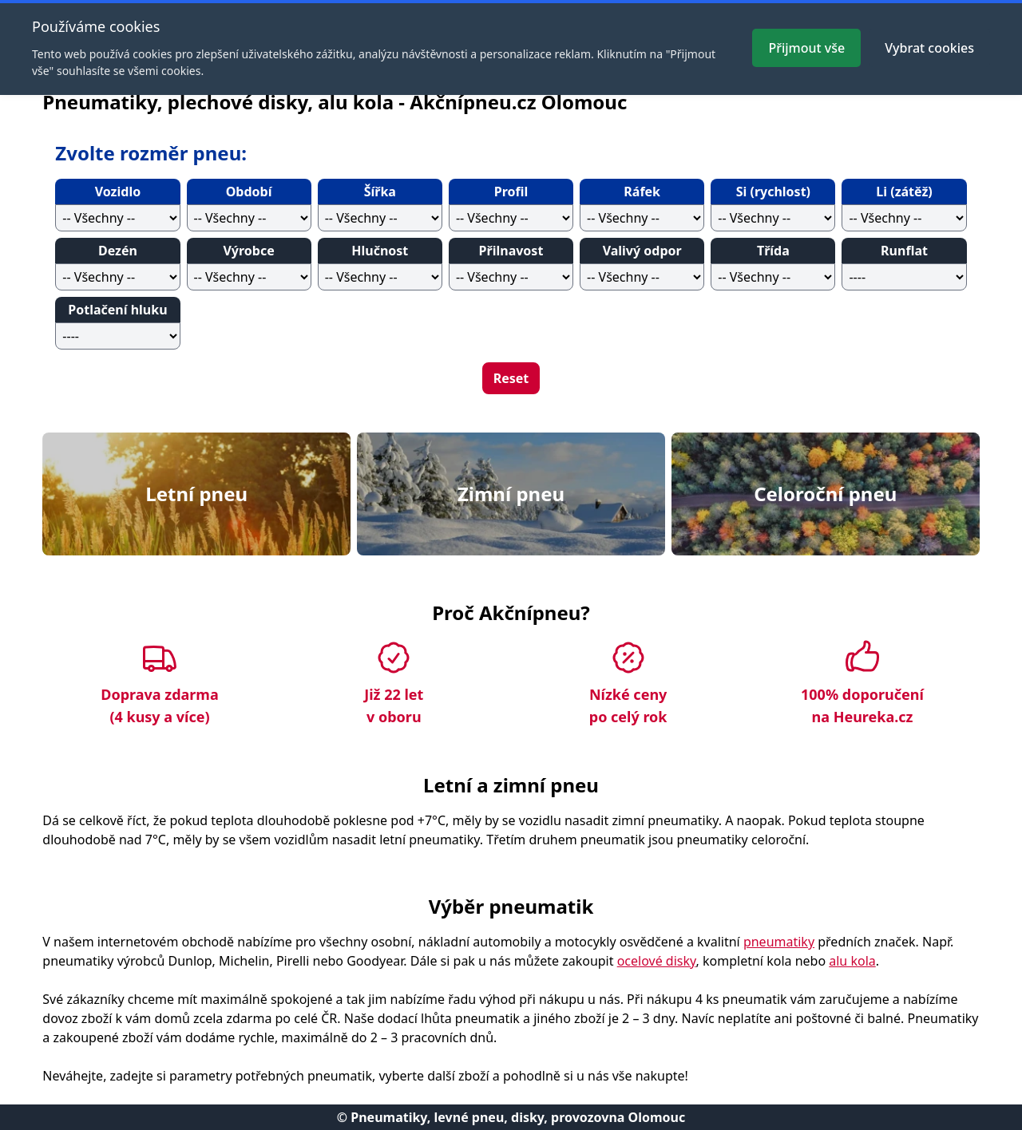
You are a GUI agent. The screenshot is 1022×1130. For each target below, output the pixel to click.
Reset (511, 378)
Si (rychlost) (773, 191)
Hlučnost (379, 250)
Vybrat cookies (929, 48)
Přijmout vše (806, 48)
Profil (511, 191)
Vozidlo (118, 191)
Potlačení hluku (117, 309)
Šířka (380, 191)
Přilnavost (511, 250)
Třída (773, 250)
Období (249, 191)
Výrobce (248, 250)
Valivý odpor (642, 250)
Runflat (904, 250)
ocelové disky (656, 961)
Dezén (117, 250)
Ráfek (642, 191)
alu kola (852, 961)
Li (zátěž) (904, 191)
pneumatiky (778, 941)
